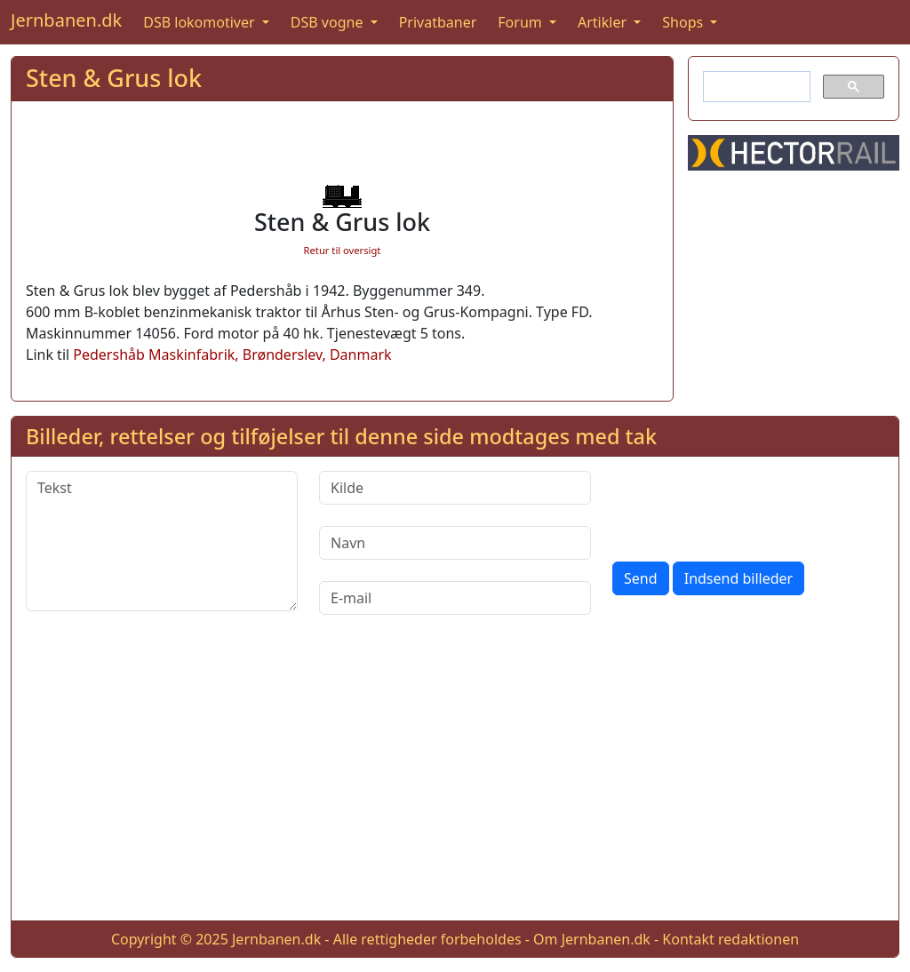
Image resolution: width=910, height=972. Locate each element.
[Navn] (455, 543)
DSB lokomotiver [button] (201, 22)
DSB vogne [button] (329, 22)
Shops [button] (684, 22)
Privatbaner (438, 22)
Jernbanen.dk (66, 20)
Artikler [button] (604, 22)
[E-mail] (455, 598)
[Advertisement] (455, 781)
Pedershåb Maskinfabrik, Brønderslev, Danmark (232, 354)
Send (641, 578)
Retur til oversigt (342, 250)
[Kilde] (455, 488)
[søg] (755, 87)
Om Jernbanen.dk (592, 939)
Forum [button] (522, 22)
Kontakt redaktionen (730, 939)
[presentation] (747, 505)
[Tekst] (162, 541)
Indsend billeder (738, 578)
